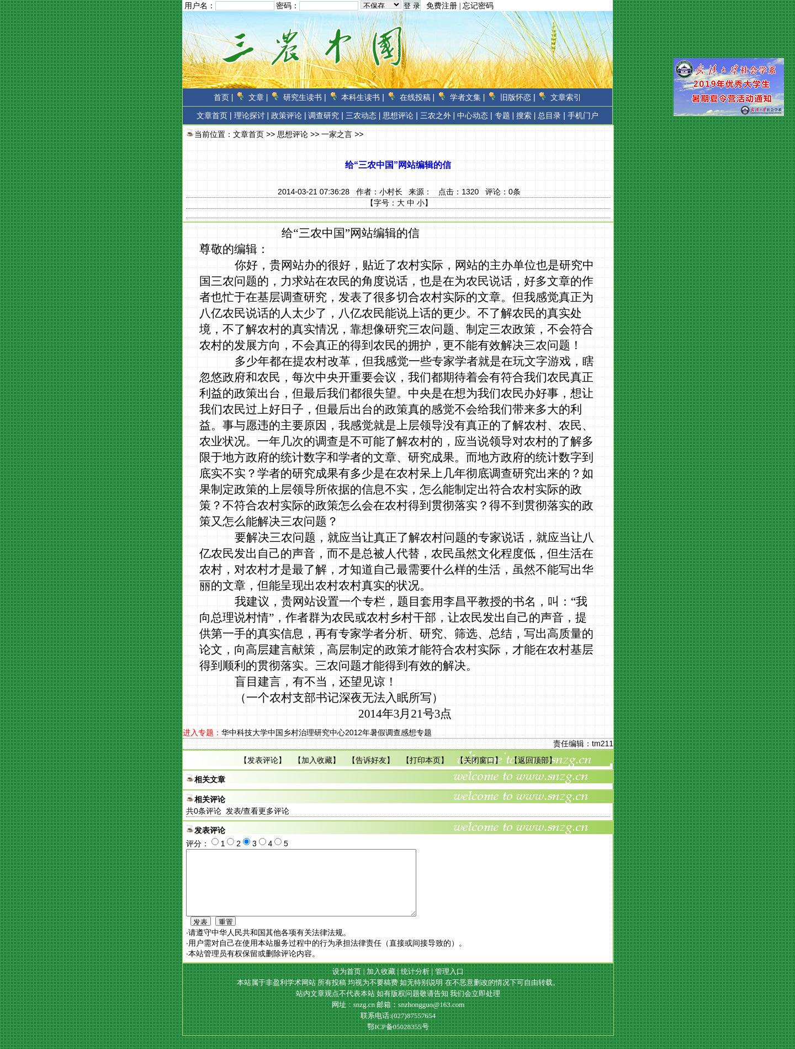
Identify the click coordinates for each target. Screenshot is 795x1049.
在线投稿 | (417, 97)
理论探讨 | (251, 115)
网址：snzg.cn (354, 1018)
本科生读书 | (362, 97)
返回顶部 (533, 760)
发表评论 (262, 760)
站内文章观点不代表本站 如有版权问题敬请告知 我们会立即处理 (398, 1007)
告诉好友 (371, 760)
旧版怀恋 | (518, 97)
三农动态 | (363, 115)
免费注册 (441, 6)
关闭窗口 (479, 760)
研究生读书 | (304, 97)
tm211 (602, 743)
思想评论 (292, 134)
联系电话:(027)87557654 (398, 1029)
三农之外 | (437, 115)
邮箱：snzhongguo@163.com (420, 1018)
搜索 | (526, 115)
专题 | (505, 115)
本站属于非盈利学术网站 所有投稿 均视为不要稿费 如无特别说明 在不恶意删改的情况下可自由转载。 (398, 996)
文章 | (258, 97)
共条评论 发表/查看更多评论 (237, 810)
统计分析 (415, 985)
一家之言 (336, 134)
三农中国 (322, 233)
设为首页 (346, 985)
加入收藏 (316, 760)
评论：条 (503, 191)
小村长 (390, 191)
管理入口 (449, 985)
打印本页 (425, 760)
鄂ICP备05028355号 (397, 1040)
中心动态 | (474, 115)
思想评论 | (400, 115)
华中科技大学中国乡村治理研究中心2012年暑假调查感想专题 (326, 732)
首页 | (224, 97)
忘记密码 (478, 6)
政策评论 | (288, 115)
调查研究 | (325, 115)
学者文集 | (467, 97)
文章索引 (565, 97)
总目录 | (551, 115)
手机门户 (583, 115)
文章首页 (212, 115)
